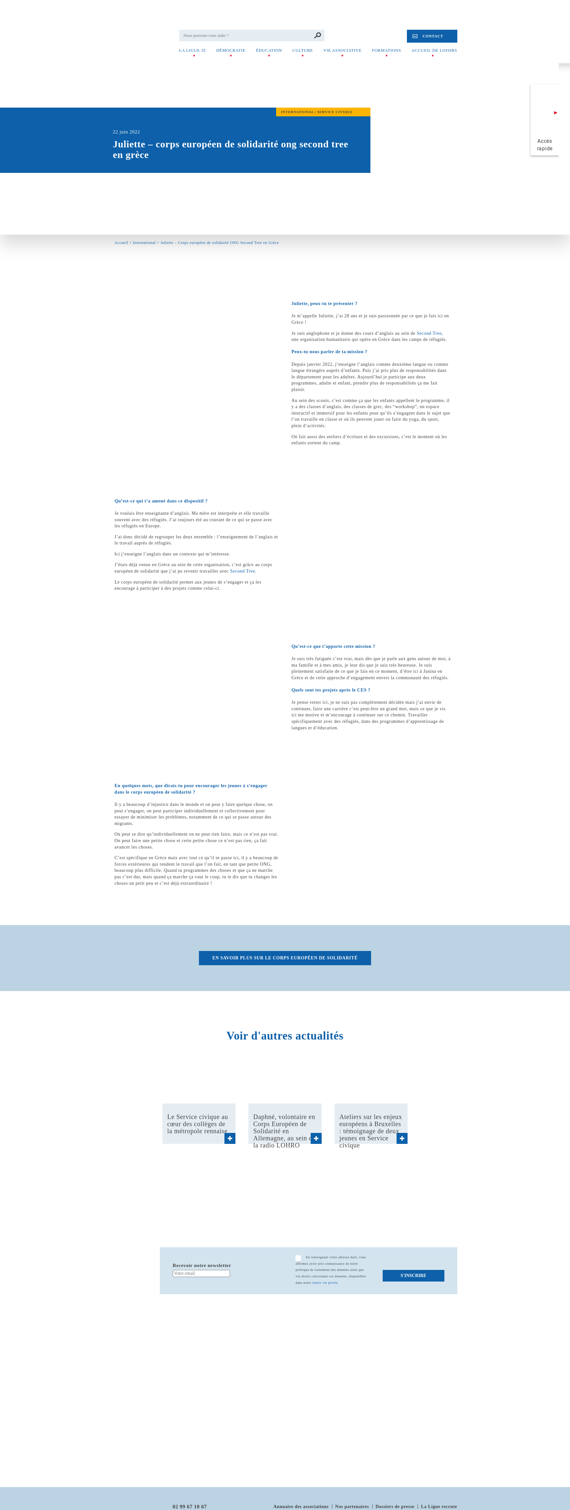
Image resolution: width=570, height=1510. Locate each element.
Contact (432, 36)
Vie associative (342, 50)
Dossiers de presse (395, 1506)
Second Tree (429, 333)
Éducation (269, 50)
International (144, 242)
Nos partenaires (352, 1506)
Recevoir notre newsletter (202, 1265)
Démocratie (230, 50)
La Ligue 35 (192, 50)
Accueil (121, 242)
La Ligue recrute (439, 1506)
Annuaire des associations (300, 1506)
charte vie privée (325, 1282)
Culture (302, 50)
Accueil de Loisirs (434, 50)
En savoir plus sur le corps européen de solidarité (285, 958)
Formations (386, 50)
